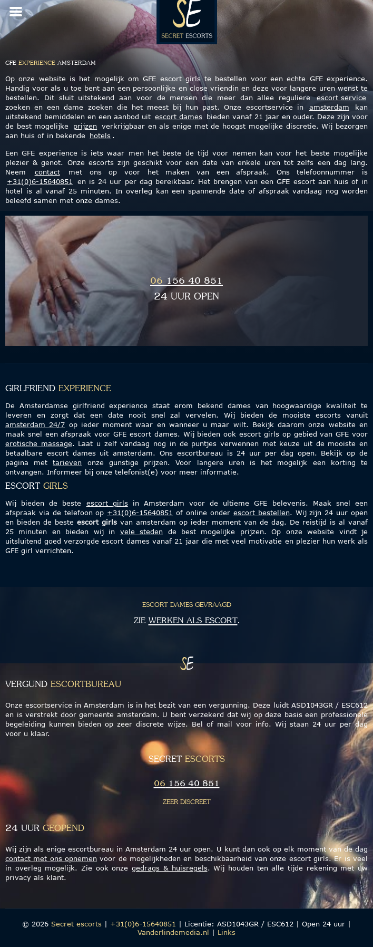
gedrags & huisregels (169, 868)
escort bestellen (261, 512)
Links (226, 932)
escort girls (107, 503)
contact (47, 172)
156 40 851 (186, 281)
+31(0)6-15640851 (40, 181)
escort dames (178, 116)
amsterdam (329, 107)
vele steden (141, 531)
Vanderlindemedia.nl (173, 932)
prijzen (85, 126)
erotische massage (38, 443)
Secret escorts (76, 924)
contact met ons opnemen (51, 858)
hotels (100, 135)
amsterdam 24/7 (35, 424)
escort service (341, 97)
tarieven (67, 462)
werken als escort (193, 621)
